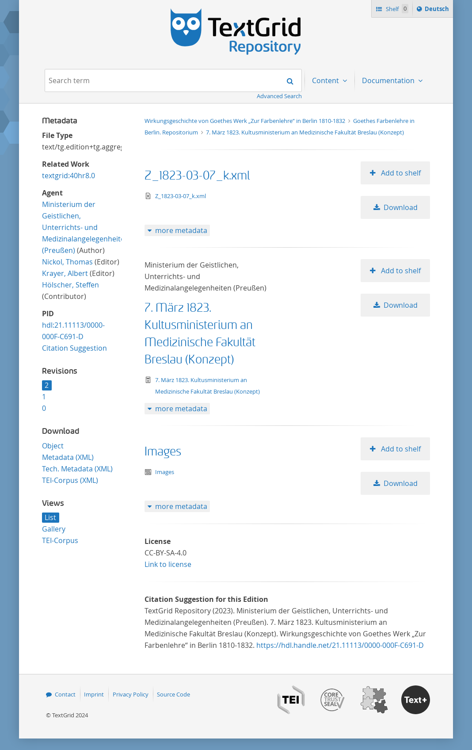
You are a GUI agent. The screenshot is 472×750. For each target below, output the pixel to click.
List (50, 517)
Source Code (173, 694)
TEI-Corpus (60, 540)
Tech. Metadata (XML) (77, 469)
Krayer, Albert (65, 273)
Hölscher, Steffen (70, 285)
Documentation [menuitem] (389, 80)
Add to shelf (400, 173)
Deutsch (437, 10)
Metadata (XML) (68, 457)
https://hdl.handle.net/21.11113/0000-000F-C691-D (340, 645)
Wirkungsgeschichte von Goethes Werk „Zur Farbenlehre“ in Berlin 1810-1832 (245, 121)
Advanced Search (279, 96)
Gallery (53, 529)
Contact (65, 694)
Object (53, 446)
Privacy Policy (130, 694)
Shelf (396, 8)
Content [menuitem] (326, 80)
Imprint (94, 694)
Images (163, 452)
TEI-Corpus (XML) (70, 480)
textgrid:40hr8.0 (68, 175)
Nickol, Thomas (67, 262)
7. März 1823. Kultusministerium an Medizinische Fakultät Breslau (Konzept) (305, 132)
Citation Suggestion (74, 348)
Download (401, 207)
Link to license (168, 564)
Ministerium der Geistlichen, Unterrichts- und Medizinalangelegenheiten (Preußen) (85, 227)
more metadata (181, 230)
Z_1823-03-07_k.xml (197, 176)
